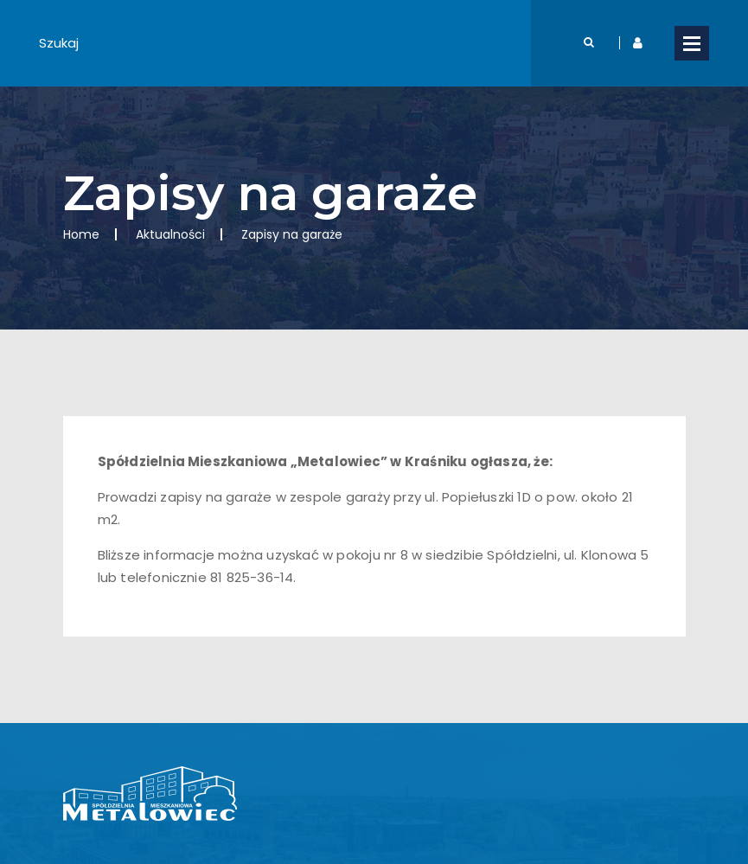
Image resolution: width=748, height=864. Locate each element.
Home (81, 234)
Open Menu (691, 43)
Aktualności (170, 234)
